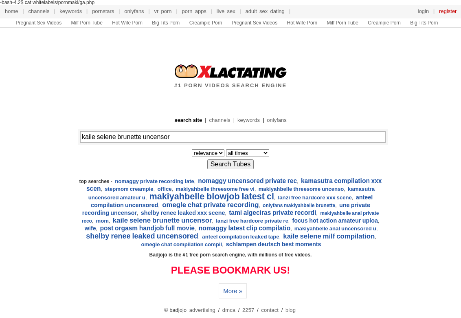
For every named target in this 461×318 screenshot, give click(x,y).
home (11, 11)
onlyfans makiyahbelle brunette (299, 205)
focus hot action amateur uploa (335, 220)
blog (290, 310)
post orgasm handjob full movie (147, 228)
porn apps (194, 11)
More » (232, 290)
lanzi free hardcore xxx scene (315, 197)
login (423, 11)
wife (90, 228)
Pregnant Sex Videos (39, 23)
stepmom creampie (129, 189)
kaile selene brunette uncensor (162, 220)
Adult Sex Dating (265, 11)
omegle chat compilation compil (181, 244)
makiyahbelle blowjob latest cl (211, 196)
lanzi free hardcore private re (252, 221)
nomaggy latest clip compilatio (245, 228)
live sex (226, 11)
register (448, 11)
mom (102, 221)
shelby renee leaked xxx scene (183, 213)
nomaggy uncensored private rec (247, 180)
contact (270, 310)
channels (38, 11)
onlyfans (134, 11)
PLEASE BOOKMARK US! (230, 270)
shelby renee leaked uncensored (142, 236)
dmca (228, 310)
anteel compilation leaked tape (240, 237)
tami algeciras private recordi (272, 212)
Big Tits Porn (166, 23)
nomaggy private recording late (154, 181)
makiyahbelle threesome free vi (215, 189)
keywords (70, 11)
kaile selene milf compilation (329, 236)
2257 (248, 310)
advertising (202, 310)
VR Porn (163, 11)
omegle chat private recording (210, 205)
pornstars (103, 11)
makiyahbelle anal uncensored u (335, 228)
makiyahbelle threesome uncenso (301, 189)
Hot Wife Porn (127, 23)
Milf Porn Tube (86, 23)
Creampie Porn (205, 23)
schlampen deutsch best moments (273, 244)
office (164, 189)
